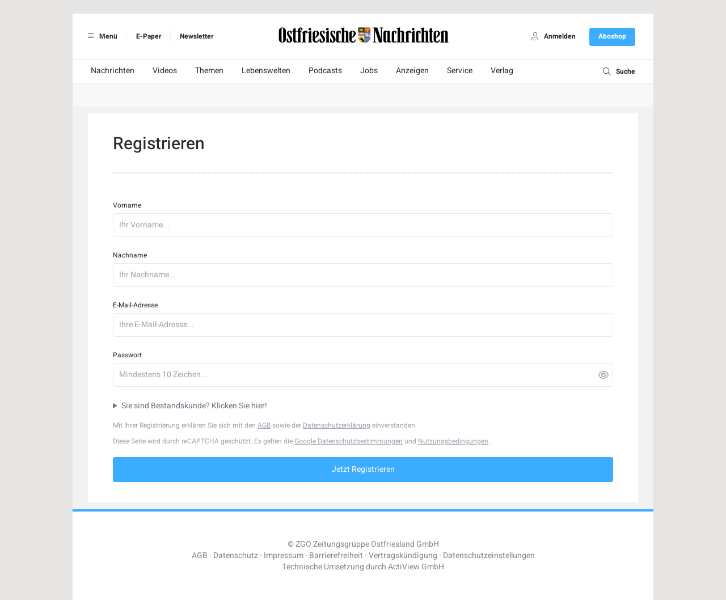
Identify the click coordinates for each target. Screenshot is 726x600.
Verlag (502, 71)
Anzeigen (412, 71)
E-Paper (148, 36)
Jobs (369, 71)
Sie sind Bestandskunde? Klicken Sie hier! (194, 406)
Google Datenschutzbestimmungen (348, 441)
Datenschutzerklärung (336, 425)
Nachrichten (112, 71)
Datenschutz (235, 555)
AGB (264, 425)
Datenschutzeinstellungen (489, 555)
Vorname (127, 205)
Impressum (283, 555)
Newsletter (196, 36)
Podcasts (325, 71)
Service (459, 71)
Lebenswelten (266, 71)
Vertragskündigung (403, 555)
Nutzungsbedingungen (453, 441)
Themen (209, 71)
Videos (165, 71)
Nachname (130, 255)
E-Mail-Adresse (135, 305)
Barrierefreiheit (336, 555)
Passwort (127, 355)
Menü (100, 36)
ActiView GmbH (416, 567)
